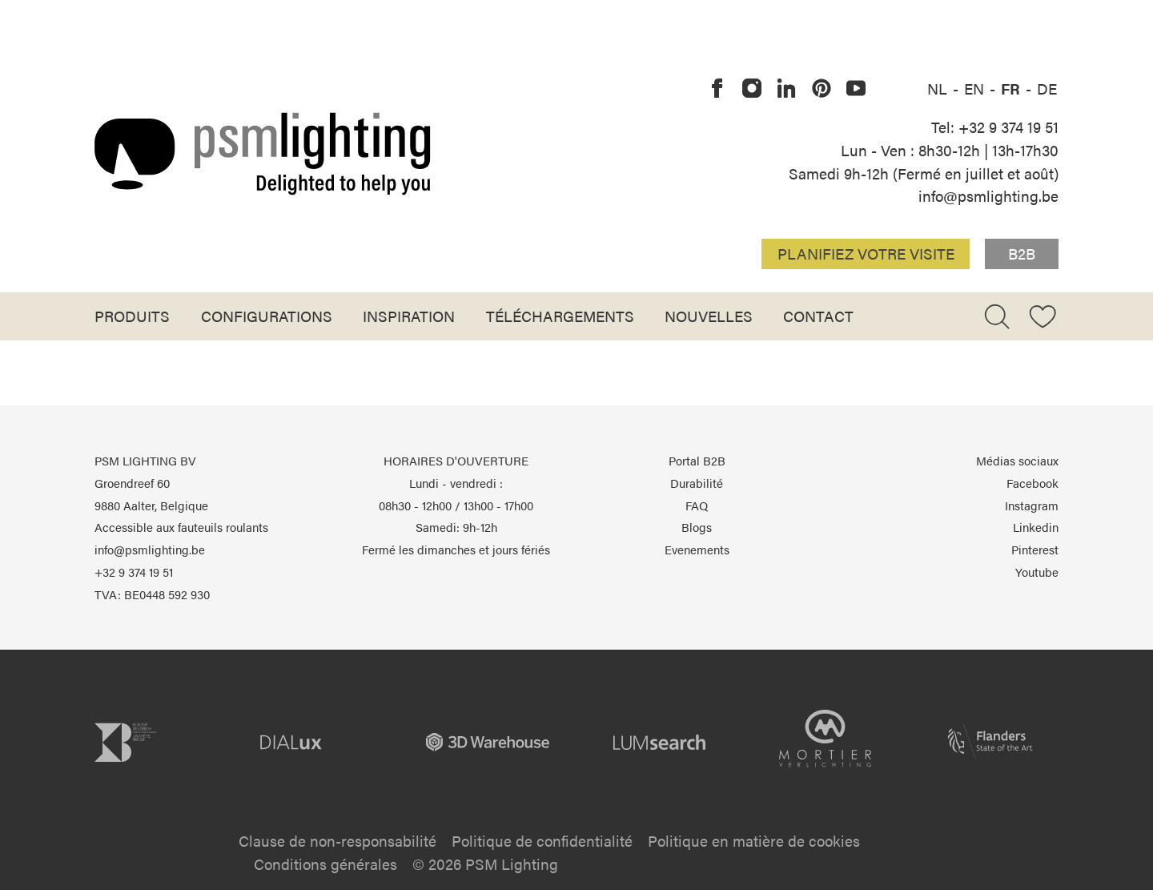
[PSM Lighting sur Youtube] (856, 89)
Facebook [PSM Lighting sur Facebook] (1032, 483)
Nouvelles (709, 315)
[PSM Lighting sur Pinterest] (821, 89)
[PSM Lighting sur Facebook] (717, 89)
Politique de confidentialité (542, 840)
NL (939, 88)
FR (1012, 88)
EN (976, 88)
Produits (132, 315)
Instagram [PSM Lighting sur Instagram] (1032, 505)
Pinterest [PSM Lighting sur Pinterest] (1035, 549)
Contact (818, 315)
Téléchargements (560, 315)
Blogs (696, 527)
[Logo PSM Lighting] (262, 153)
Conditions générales (325, 863)
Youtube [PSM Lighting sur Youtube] (1037, 572)
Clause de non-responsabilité (337, 840)
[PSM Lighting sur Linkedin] (787, 89)
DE (1047, 88)
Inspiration (409, 315)
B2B (1021, 253)
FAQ (696, 505)
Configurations (266, 315)
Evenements (697, 549)
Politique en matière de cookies (754, 840)
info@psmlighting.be (988, 195)
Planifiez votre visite (865, 253)
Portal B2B (697, 460)
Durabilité (696, 483)
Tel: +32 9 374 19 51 (995, 126)
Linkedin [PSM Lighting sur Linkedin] (1036, 527)
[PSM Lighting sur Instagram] (751, 89)
